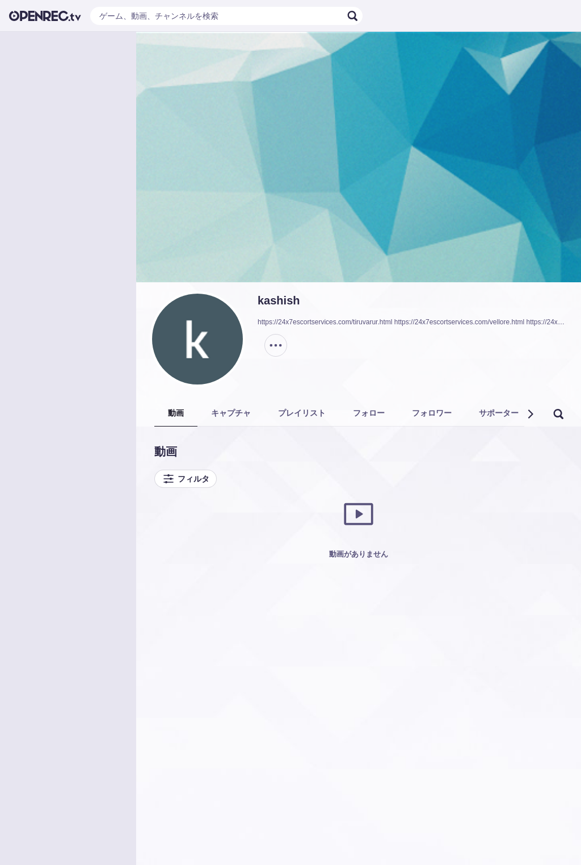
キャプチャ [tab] (231, 412)
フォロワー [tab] (432, 412)
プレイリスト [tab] (302, 412)
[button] (530, 414)
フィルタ (185, 479)
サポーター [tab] (499, 412)
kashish (279, 300)
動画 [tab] (176, 412)
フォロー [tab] (369, 412)
